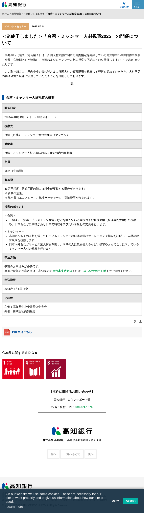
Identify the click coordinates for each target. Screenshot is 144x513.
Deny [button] (115, 500)
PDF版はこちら (18, 332)
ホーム (5, 13)
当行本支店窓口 (62, 270)
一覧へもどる (72, 454)
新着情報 (16, 13)
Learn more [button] (14, 506)
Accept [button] (131, 500)
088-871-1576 (84, 407)
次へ (90, 454)
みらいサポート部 (94, 270)
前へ (53, 454)
